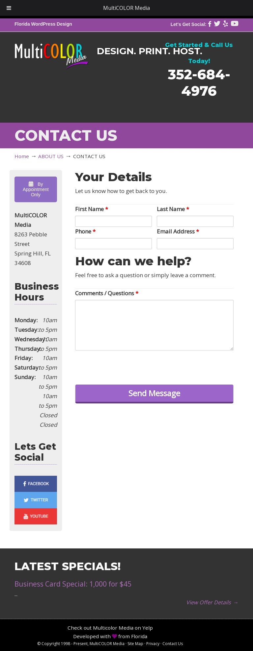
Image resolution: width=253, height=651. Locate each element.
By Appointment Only (36, 189)
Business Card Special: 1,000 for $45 (72, 584)
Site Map (135, 643)
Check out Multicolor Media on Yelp (110, 627)
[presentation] (125, 366)
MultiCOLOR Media (51, 51)
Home (21, 156)
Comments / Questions (106, 293)
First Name (91, 209)
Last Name (173, 209)
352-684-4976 (199, 82)
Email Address (178, 231)
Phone (85, 231)
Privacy (152, 643)
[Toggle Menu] (9, 8)
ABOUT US (51, 156)
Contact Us (172, 643)
